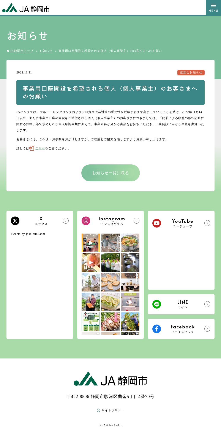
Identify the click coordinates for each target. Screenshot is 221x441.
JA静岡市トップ (21, 51)
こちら (40, 148)
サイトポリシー (113, 410)
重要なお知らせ (191, 72)
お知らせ (45, 51)
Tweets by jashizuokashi (28, 234)
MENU (213, 7)
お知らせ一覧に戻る (110, 173)
